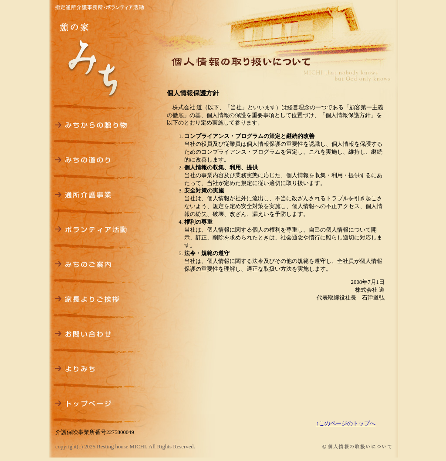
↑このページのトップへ (345, 424)
